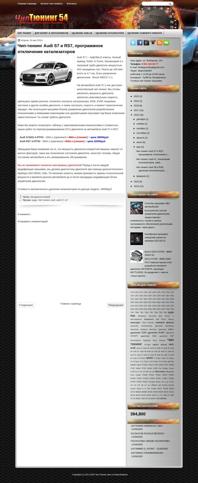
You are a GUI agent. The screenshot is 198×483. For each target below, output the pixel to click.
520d (172, 302)
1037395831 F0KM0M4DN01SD (147, 453)
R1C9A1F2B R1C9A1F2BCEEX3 (147, 433)
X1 (158, 395)
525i (145, 306)
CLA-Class (134, 362)
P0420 (139, 378)
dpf (169, 362)
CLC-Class (144, 362)
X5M (143, 399)
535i (167, 306)
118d (145, 292)
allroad (164, 344)
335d (137, 302)
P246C (145, 382)
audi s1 (133, 355)
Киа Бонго (161, 319)
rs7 (66, 200)
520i (132, 306)
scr (149, 385)
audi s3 (140, 355)
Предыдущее (115, 305)
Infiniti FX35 (153, 365)
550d (132, 309)
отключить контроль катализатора (69, 101)
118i (149, 292)
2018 (136, 105)
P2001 (158, 378)
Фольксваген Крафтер (140, 340)
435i (167, 302)
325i (163, 299)
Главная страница (27, 3)
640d (150, 309)
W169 (171, 389)
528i (149, 306)
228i (163, 296)
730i (172, 309)
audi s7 (60, 200)
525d (141, 306)
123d (163, 292)
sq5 (159, 385)
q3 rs (163, 382)
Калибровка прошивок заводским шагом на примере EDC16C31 (156, 237)
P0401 (151, 375)
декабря (141, 119)
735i (132, 312)
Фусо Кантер (159, 340)
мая (138, 147)
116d (137, 292)
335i (141, 302)
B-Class (142, 358)
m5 (150, 372)
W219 (138, 395)
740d (137, 312)
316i (132, 299)
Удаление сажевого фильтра (144, 33)
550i (136, 309)
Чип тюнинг (24, 33)
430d (158, 302)
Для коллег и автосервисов (51, 33)
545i (172, 306)
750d (156, 312)
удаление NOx (149, 336)
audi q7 (164, 351)
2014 (136, 186)
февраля (141, 176)
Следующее (26, 305)
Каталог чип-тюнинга (52, 3)
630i (140, 309)
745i (151, 312)
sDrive (154, 385)
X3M (164, 395)
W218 (132, 395)
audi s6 (160, 355)
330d (172, 299)
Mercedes (160, 371)
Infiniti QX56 (152, 368)
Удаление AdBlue (81, 33)
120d (154, 292)
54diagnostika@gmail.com (151, 67)
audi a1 (139, 348)
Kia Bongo (163, 368)
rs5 (138, 385)
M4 (147, 372)
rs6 (142, 385)
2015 (136, 181)
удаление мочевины (164, 326)
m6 (153, 372)
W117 (160, 389)
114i (132, 292)
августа (140, 137)
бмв (132, 315)
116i (141, 292)
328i (167, 299)
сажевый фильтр (164, 322)
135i (136, 296)
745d (146, 312)
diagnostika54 (145, 70)
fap (172, 362)
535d (163, 306)
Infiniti (133, 365)
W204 (144, 392)
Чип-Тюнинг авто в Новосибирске (111, 474)
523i (136, 306)
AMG (171, 344)
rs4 (135, 385)
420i (149, 302)
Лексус (171, 319)
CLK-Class (153, 362)
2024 (136, 101)
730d (168, 309)
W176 (132, 392)
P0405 (133, 378)
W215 (166, 392)
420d (145, 302)
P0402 (158, 375)
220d (150, 296)
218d (141, 296)
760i (165, 312)
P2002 (164, 378)
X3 (161, 395)
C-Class (157, 358)
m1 (137, 372)
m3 (144, 372)
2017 (136, 110)
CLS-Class (163, 362)
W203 (138, 392)
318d (137, 299)
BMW (149, 357)
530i (158, 306)
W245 (143, 395)
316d (172, 296)
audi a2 (146, 348)
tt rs (144, 389)
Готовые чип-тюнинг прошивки (146, 80)
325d (159, 299)
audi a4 (160, 348)
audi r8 (171, 351)
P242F (133, 382)
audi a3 (153, 348)
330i (132, 302)
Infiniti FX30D (141, 365)
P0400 (145, 375)
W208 (155, 392)
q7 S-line (170, 382)
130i (132, 296)
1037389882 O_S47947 (143, 448)
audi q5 (157, 351)
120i (158, 292)
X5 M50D (136, 399)
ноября (140, 123)
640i (154, 309)
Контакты (72, 3)
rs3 (131, 385)
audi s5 (153, 355)
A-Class (147, 345)
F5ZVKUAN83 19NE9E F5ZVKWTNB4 (150, 441)
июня (139, 142)
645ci (159, 309)
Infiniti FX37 (163, 365)
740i (141, 312)
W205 (150, 392)
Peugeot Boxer (154, 382)
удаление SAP (166, 336)
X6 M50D (151, 399)
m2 (140, 372)
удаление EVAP (156, 332)
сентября (141, 133)
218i (145, 296)
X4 (168, 395)
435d (163, 302)
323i (154, 299)
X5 (131, 399)
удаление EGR (138, 332)
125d (168, 292)
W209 (160, 392)
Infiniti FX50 (141, 368)
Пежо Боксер (148, 323)
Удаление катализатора (110, 33)
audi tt (135, 358)
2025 (136, 96)
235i (167, 296)
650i (163, 309)
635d (145, 309)
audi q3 (150, 351)
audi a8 (143, 351)
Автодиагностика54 (40, 197)
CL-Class (170, 358)
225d (159, 296)
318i (141, 299)
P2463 (139, 382)
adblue (156, 344)
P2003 (171, 378)
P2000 (152, 378)
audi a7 (136, 351)
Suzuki (164, 385)
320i (150, 299)
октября (140, 128)
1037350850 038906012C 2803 (146, 426)
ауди (34, 200)
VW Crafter (151, 389)
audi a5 (167, 348)
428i (153, 302)
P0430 (145, 378)
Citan (163, 358)
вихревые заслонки (147, 316)
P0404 (171, 375)
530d (154, 306)
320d (145, 299)
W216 (171, 392)
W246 (148, 395)
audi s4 (147, 355)
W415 (154, 395)
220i (154, 296)
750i (160, 312)
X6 (146, 399)
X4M (172, 395)
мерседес (135, 322)
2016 (136, 115)
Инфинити (149, 319)
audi (53, 200)
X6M (157, 399)
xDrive (163, 398)
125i (172, 292)
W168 (165, 389)
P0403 (164, 375)
